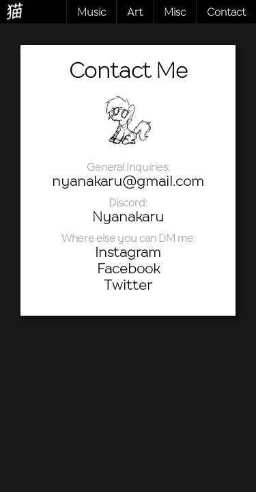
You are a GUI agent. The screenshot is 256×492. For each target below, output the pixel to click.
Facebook (128, 268)
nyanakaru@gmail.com (128, 181)
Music (91, 11)
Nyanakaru (128, 216)
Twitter (128, 285)
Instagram (128, 252)
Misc (175, 11)
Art (135, 11)
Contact (226, 11)
